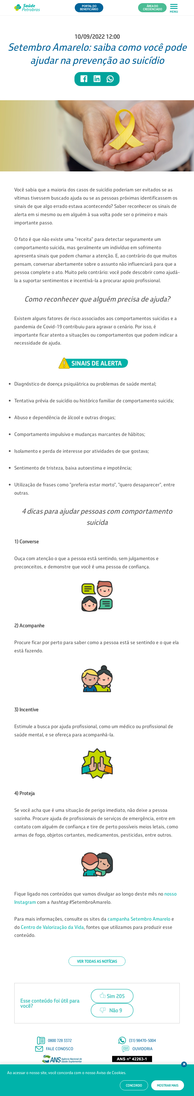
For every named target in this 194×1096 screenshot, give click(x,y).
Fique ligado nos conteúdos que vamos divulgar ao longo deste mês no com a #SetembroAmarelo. (95, 897)
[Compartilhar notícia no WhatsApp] (110, 81)
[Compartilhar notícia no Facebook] (84, 81)
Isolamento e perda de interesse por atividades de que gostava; (81, 451)
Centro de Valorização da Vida (52, 927)
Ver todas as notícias (97, 961)
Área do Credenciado (152, 7)
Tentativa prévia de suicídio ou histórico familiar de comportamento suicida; (94, 400)
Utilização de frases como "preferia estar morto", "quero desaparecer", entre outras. (94, 488)
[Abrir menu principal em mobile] (174, 8)
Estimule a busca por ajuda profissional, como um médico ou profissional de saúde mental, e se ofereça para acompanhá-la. (93, 730)
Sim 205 (112, 995)
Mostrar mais (167, 1085)
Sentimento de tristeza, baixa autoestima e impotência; (73, 467)
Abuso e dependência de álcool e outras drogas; (65, 417)
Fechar (184, 1064)
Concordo (134, 1085)
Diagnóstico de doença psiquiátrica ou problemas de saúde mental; (85, 383)
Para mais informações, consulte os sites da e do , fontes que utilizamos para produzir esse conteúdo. (94, 927)
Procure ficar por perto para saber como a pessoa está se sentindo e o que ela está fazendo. (96, 646)
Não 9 (111, 1010)
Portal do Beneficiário (89, 7)
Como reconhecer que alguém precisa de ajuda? (97, 299)
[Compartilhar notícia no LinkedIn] (97, 81)
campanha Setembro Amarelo (139, 918)
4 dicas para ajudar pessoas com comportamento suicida (97, 516)
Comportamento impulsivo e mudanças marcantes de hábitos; (79, 434)
